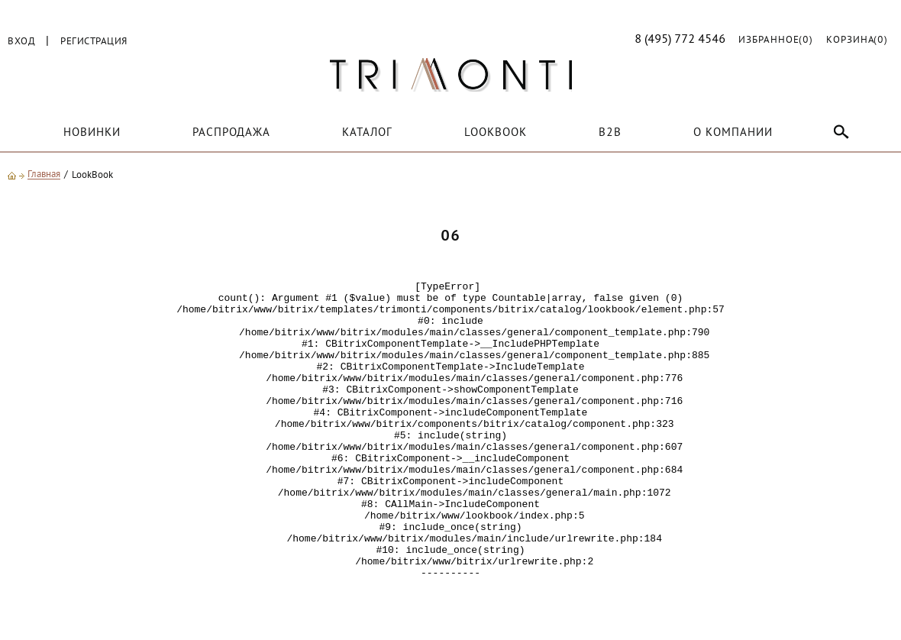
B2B (610, 133)
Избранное (775, 40)
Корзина (857, 40)
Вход (21, 42)
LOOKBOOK (495, 133)
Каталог (367, 133)
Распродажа (231, 133)
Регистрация (94, 42)
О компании (733, 133)
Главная (43, 175)
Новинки (92, 133)
